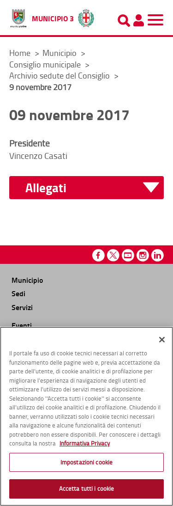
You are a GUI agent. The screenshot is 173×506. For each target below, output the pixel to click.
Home (19, 52)
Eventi (22, 325)
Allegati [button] (45, 187)
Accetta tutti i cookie (86, 491)
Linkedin (157, 255)
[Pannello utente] (138, 20)
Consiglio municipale (46, 64)
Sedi (18, 293)
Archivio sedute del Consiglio (60, 75)
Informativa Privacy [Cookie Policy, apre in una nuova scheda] (85, 445)
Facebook (98, 255)
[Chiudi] (162, 342)
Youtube (128, 255)
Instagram (143, 255)
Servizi (22, 307)
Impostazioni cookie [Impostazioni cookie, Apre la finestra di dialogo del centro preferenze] (86, 464)
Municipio (60, 52)
